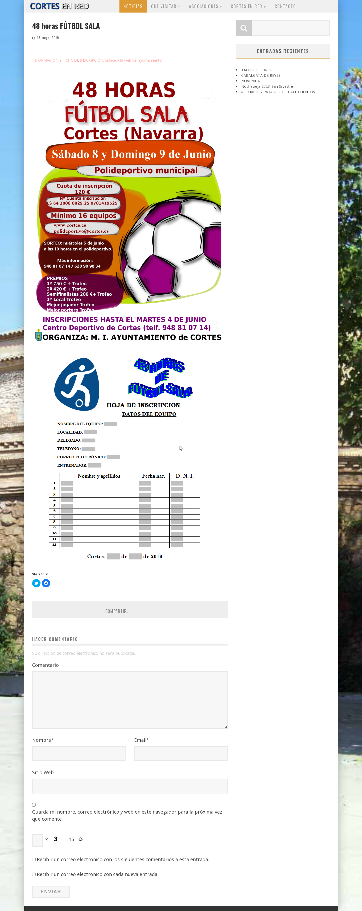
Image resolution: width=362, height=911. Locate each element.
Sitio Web (43, 772)
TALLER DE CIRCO (257, 69)
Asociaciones (204, 6)
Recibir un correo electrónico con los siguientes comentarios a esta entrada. (123, 859)
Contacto (285, 6)
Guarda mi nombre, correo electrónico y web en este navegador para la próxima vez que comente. (127, 815)
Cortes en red (246, 6)
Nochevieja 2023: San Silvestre (267, 86)
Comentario (45, 665)
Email (141, 740)
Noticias (133, 6)
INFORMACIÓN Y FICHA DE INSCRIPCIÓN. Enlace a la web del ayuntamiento (97, 60)
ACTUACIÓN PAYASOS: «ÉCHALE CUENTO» (278, 91)
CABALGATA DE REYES (260, 75)
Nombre (43, 740)
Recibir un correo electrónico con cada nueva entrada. (97, 874)
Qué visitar (164, 6)
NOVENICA (250, 80)
